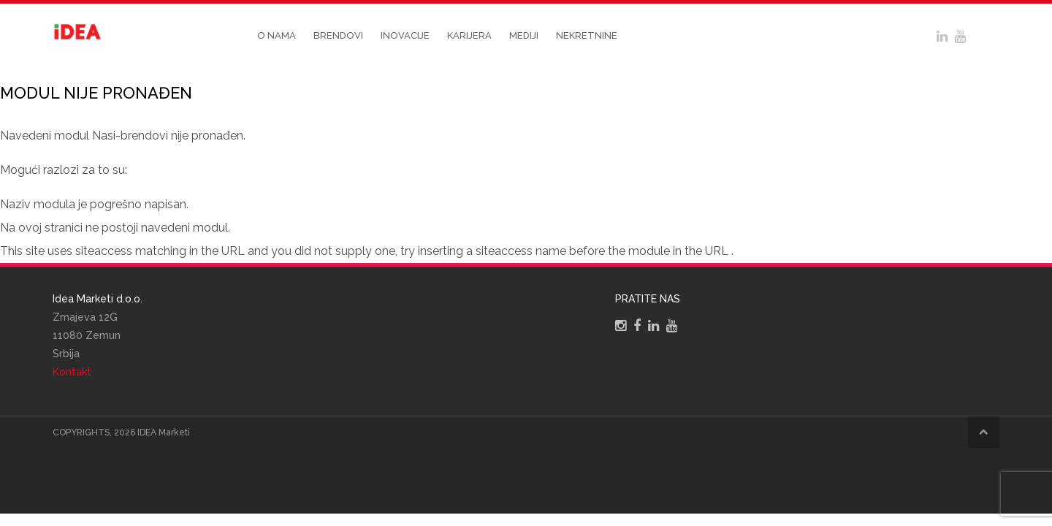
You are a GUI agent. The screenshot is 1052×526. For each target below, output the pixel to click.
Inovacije (405, 35)
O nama (276, 35)
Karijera (469, 35)
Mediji (523, 35)
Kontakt (72, 372)
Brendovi (338, 35)
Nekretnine (586, 35)
